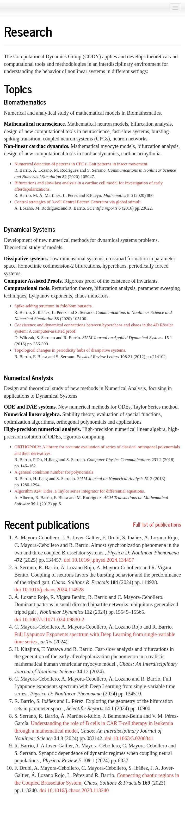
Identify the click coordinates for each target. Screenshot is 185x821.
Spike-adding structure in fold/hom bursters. (53, 305)
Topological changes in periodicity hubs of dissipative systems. (70, 350)
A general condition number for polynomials (53, 472)
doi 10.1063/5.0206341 (129, 738)
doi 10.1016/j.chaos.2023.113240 (74, 790)
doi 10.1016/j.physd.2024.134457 (99, 560)
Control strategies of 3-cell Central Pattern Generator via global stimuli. (77, 201)
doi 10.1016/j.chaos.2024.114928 (49, 589)
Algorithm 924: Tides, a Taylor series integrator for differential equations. (79, 491)
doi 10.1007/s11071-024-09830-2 (49, 619)
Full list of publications (157, 524)
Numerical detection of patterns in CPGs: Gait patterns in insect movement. (81, 163)
